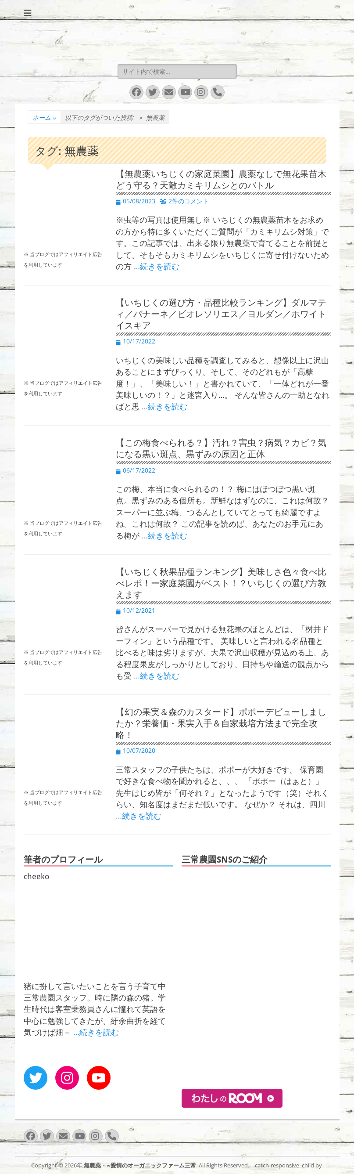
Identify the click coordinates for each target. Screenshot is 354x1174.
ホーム (44, 117)
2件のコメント (188, 201)
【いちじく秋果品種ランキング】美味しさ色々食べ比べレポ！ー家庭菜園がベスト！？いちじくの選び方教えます (221, 583)
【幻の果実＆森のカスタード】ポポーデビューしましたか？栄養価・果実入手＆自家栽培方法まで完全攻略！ (221, 723)
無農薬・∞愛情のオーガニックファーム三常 (140, 1165)
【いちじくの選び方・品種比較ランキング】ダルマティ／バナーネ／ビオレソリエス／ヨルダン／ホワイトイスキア (221, 314)
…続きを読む (156, 266)
